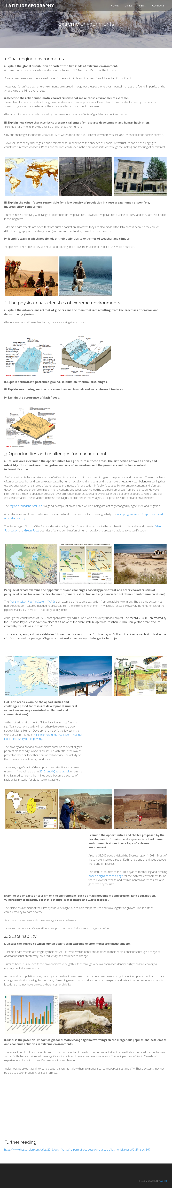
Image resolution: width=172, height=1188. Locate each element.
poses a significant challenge (106, 876)
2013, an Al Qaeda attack (54, 771)
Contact (157, 6)
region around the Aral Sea (26, 506)
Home (114, 6)
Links (128, 6)
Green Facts (31, 530)
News (141, 6)
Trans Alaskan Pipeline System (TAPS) (32, 601)
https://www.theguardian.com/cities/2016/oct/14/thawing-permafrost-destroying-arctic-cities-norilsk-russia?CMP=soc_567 (77, 1149)
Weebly (164, 1180)
